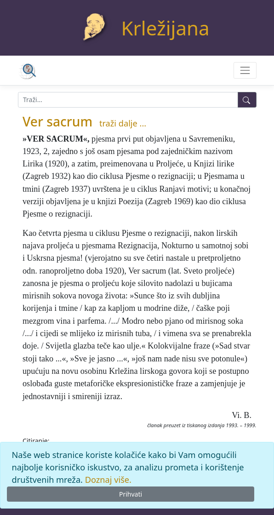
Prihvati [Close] (130, 494)
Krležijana (165, 28)
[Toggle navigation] (245, 70)
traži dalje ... (122, 123)
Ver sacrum (57, 121)
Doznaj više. (108, 479)
